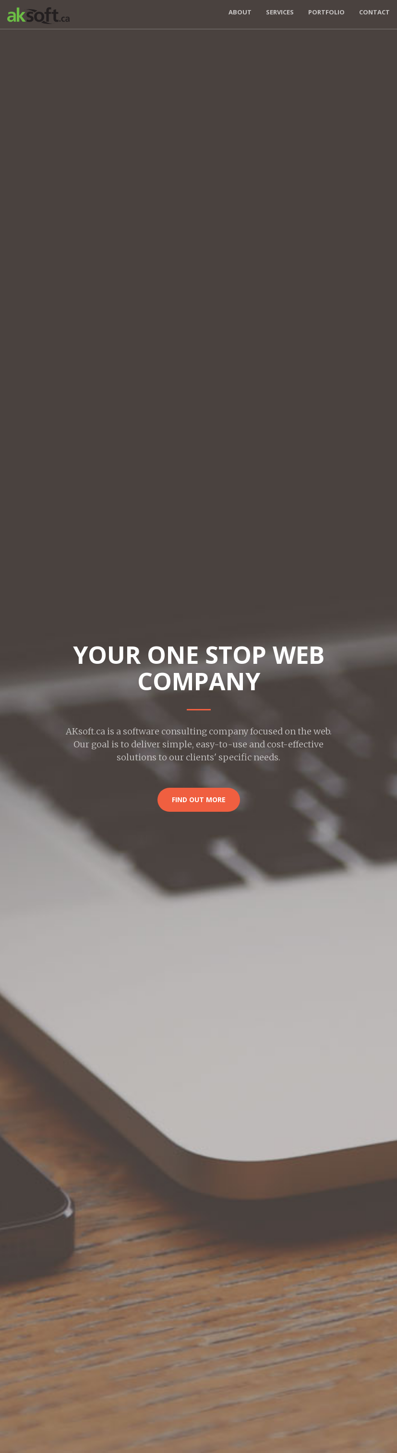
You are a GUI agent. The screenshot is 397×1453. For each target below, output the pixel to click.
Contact (374, 12)
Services (280, 12)
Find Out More (199, 799)
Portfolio (326, 12)
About (240, 12)
